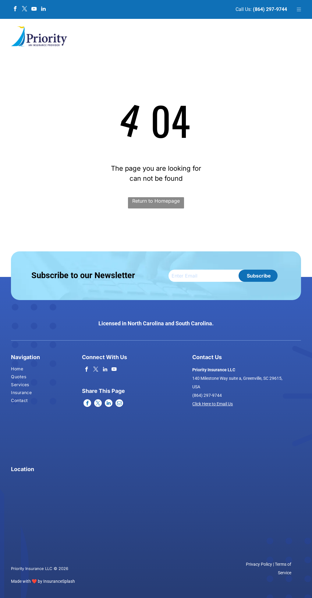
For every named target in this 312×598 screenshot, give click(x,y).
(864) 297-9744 (270, 9)
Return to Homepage (156, 201)
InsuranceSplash (59, 581)
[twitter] (24, 9)
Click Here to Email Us (212, 403)
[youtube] (34, 9)
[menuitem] (22, 369)
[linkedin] (43, 9)
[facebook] (15, 9)
